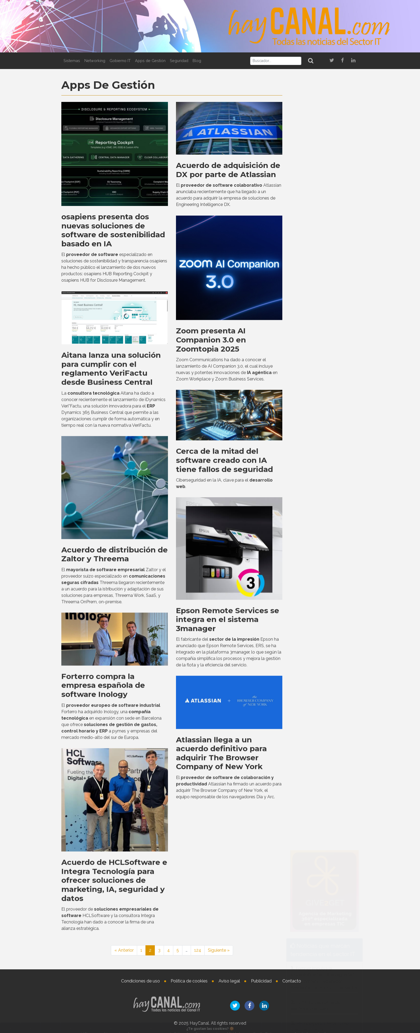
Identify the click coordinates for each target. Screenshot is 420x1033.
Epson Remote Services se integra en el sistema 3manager (227, 773)
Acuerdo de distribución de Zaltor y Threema (114, 708)
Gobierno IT (120, 60)
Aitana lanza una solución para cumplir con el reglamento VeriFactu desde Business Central (111, 522)
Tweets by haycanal (306, 550)
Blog (197, 60)
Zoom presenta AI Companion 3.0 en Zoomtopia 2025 (211, 493)
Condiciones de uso (140, 981)
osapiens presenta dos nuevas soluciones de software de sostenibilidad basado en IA (113, 229)
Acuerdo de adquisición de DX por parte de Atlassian (228, 169)
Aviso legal (229, 981)
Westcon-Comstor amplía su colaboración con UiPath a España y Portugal (324, 434)
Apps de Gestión (150, 60)
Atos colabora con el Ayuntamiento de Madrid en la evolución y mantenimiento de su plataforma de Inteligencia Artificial (323, 683)
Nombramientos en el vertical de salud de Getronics (339, 871)
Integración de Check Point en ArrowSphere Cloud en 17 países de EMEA (323, 461)
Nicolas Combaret (335, 801)
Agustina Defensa (334, 852)
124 (197, 950)
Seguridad (179, 60)
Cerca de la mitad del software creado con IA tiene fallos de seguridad (224, 614)
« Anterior (124, 950)
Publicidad (261, 981)
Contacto (291, 981)
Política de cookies (189, 981)
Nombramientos (318, 747)
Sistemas (71, 60)
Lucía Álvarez (340, 762)
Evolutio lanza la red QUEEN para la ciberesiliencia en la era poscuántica (322, 717)
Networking (94, 60)
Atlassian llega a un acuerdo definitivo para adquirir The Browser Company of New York (221, 907)
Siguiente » (219, 950)
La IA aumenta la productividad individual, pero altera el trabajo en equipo (324, 588)
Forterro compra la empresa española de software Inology (103, 839)
